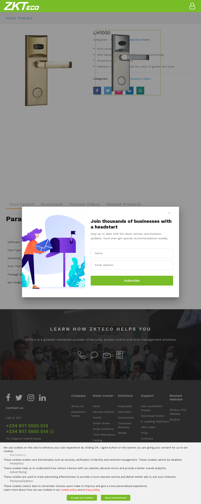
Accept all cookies (82, 497)
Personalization (21, 481)
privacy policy (91, 489)
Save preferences (115, 497)
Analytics (17, 463)
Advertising (18, 472)
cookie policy (69, 489)
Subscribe (132, 280)
